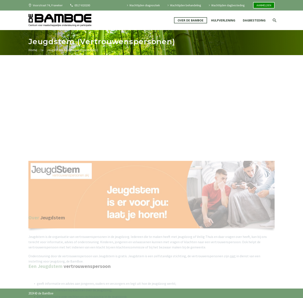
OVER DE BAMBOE (190, 20)
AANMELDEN (263, 5)
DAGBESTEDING (254, 20)
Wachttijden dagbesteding (228, 5)
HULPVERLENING (223, 20)
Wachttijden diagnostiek (144, 5)
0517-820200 (82, 5)
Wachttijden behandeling (185, 5)
